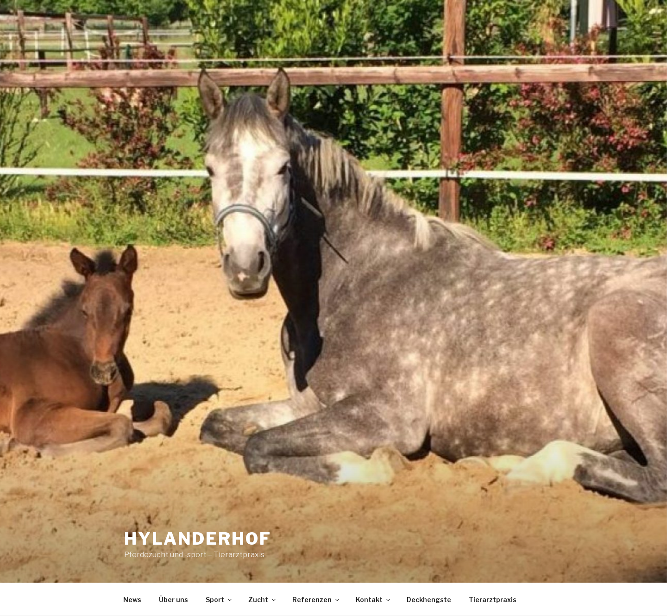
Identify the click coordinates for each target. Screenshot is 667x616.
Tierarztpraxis (492, 599)
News (132, 599)
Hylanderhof (197, 538)
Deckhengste (429, 599)
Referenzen (316, 599)
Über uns (173, 599)
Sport (219, 599)
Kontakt (373, 599)
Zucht (262, 599)
